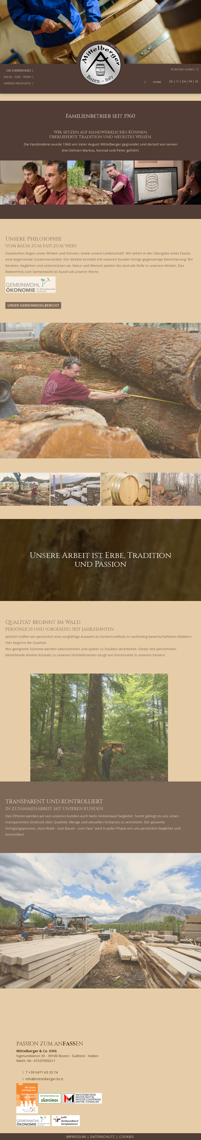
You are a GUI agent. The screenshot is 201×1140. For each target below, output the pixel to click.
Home (157, 82)
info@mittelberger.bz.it (43, 1079)
